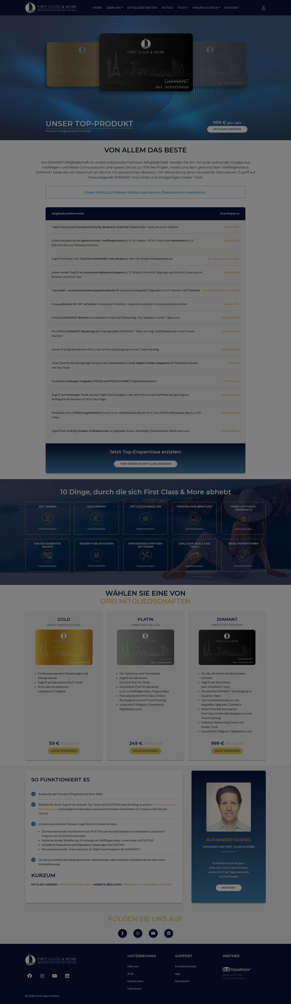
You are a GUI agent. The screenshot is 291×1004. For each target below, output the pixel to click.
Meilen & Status (205, 7)
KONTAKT (229, 887)
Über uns (113, 7)
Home (97, 7)
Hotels (167, 7)
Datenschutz (135, 981)
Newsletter (182, 981)
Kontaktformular (186, 966)
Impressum (134, 988)
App (177, 973)
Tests (181, 7)
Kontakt (231, 7)
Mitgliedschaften (142, 7)
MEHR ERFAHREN (47, 528)
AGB (130, 973)
